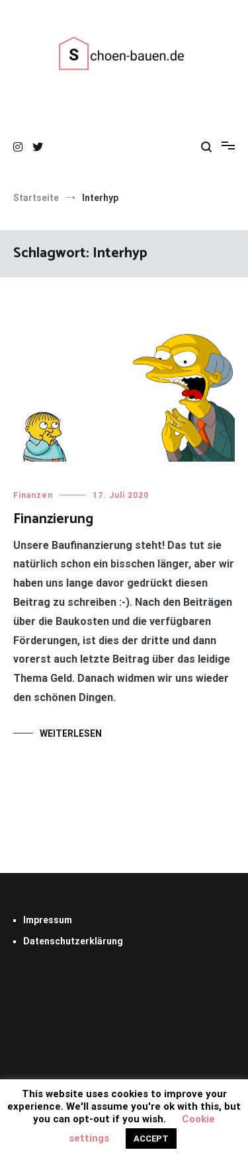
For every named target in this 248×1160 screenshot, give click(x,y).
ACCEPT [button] (151, 1138)
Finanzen (33, 495)
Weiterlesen (71, 733)
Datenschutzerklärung (73, 941)
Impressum (47, 920)
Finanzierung (53, 519)
